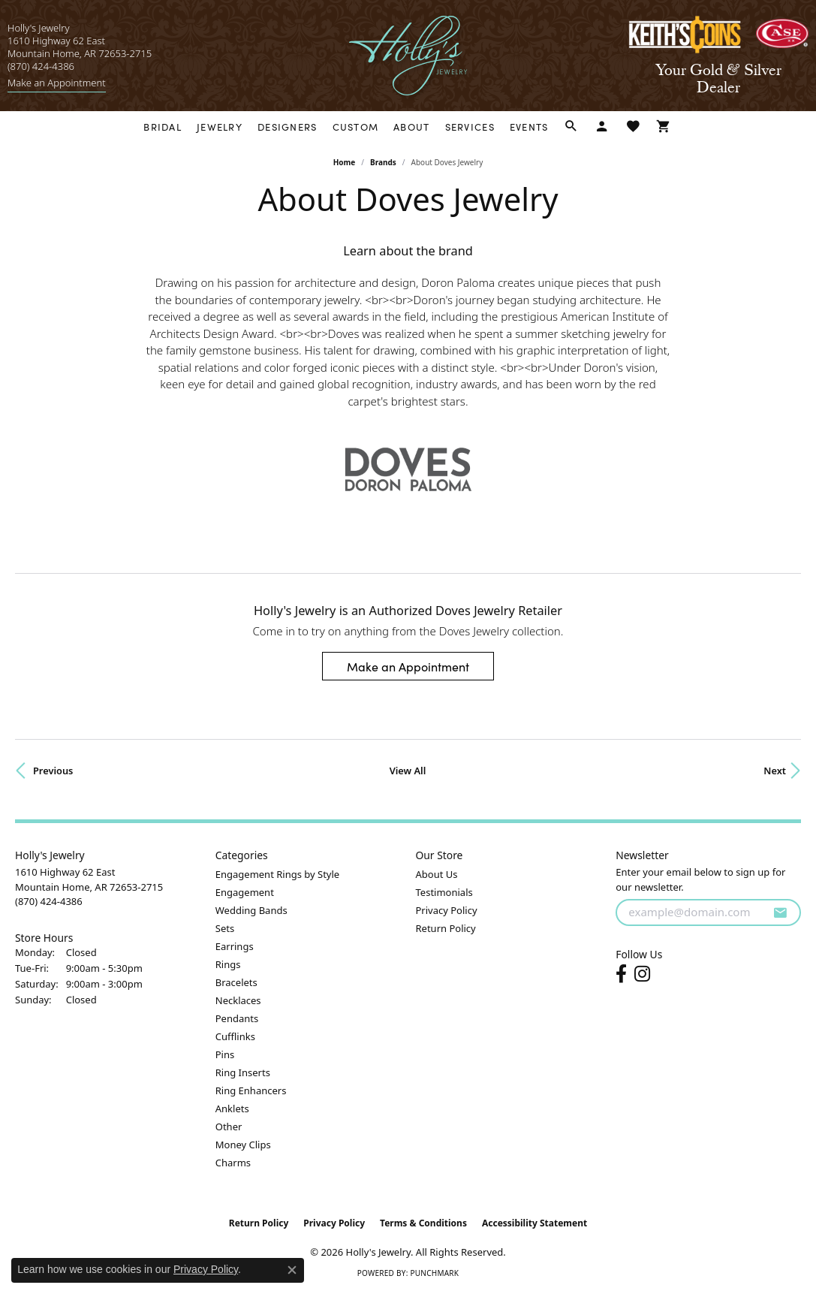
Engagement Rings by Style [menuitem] (277, 874)
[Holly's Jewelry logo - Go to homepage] (408, 55)
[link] (57, 83)
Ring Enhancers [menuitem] (251, 1090)
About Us (437, 874)
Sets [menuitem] (224, 928)
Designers (287, 126)
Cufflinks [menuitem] (235, 1036)
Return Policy (446, 928)
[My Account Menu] (602, 126)
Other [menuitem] (228, 1126)
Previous (53, 770)
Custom (356, 126)
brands (383, 162)
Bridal (162, 126)
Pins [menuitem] (224, 1054)
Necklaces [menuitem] (238, 1000)
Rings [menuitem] (228, 964)
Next (774, 770)
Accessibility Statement (534, 1223)
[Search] (571, 126)
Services (470, 126)
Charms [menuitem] (233, 1162)
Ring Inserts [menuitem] (242, 1072)
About (411, 126)
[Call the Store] (49, 901)
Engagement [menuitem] (244, 892)
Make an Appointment (408, 666)
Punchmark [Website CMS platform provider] (434, 1273)
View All (408, 770)
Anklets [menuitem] (232, 1108)
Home (344, 162)
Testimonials (444, 892)
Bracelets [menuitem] (236, 982)
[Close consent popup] (292, 1269)
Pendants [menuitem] (236, 1018)
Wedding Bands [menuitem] (251, 910)
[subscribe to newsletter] (779, 912)
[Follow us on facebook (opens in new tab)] (621, 974)
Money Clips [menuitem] (243, 1144)
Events (529, 126)
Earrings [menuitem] (234, 946)
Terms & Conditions (423, 1223)
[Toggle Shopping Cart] (664, 126)
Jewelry (219, 126)
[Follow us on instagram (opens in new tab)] (642, 974)
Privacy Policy (446, 910)
